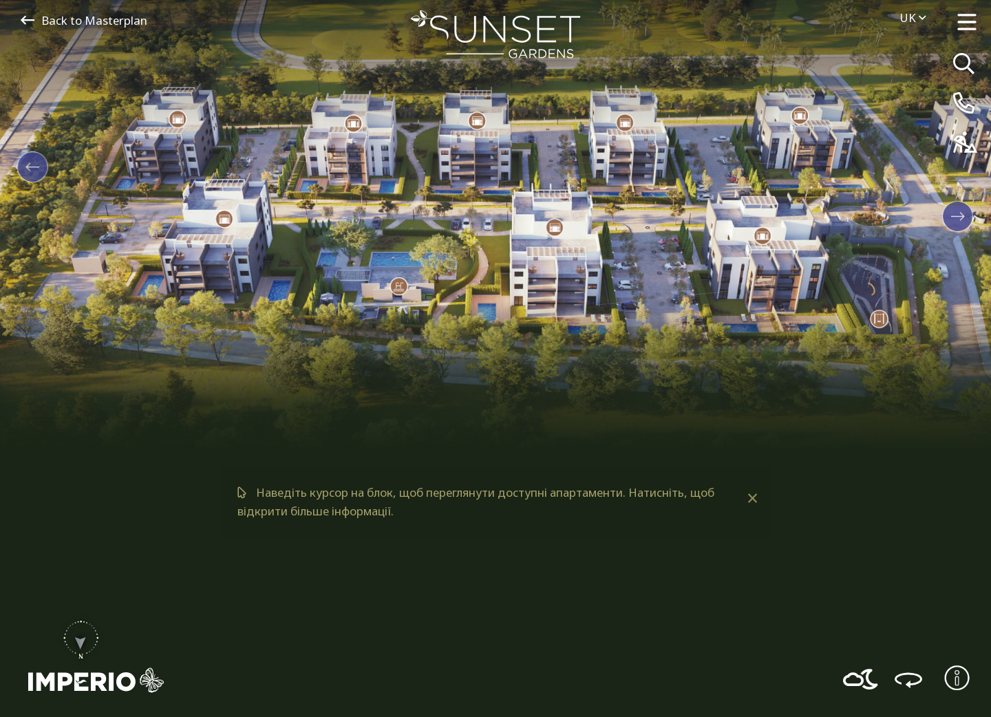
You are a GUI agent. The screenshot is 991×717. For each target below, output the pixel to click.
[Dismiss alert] (752, 498)
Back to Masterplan (84, 20)
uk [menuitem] (912, 17)
